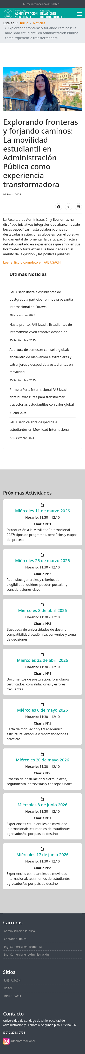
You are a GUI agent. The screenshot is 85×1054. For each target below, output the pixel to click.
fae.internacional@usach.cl (43, 4)
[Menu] (79, 14)
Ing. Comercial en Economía (23, 947)
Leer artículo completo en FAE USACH (32, 262)
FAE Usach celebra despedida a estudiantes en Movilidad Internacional (42, 431)
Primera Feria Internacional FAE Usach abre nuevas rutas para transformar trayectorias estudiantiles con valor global (42, 402)
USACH (8, 988)
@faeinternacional (22, 1041)
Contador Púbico (15, 939)
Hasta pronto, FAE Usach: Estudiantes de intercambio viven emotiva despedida (42, 333)
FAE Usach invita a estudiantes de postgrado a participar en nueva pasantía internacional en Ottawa (42, 304)
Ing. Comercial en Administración (26, 954)
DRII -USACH (12, 996)
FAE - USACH (12, 980)
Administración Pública (19, 931)
